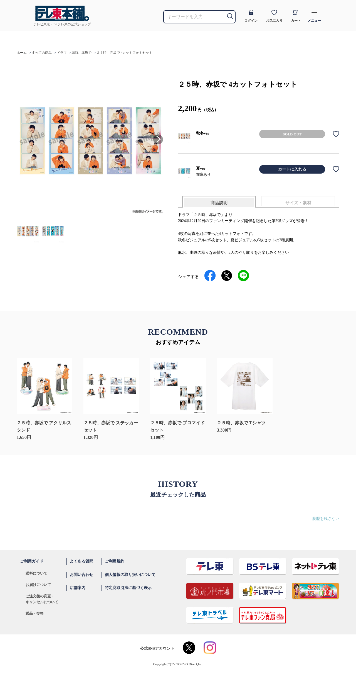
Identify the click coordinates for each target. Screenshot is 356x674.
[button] (158, 139)
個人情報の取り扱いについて (130, 575)
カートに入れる (292, 169)
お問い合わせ (81, 575)
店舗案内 (77, 588)
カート (296, 16)
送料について (36, 573)
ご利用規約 (114, 561)
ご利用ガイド (31, 561)
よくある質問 (81, 561)
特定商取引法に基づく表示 (128, 588)
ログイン (251, 16)
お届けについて (38, 585)
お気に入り (274, 16)
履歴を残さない (325, 519)
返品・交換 (35, 613)
